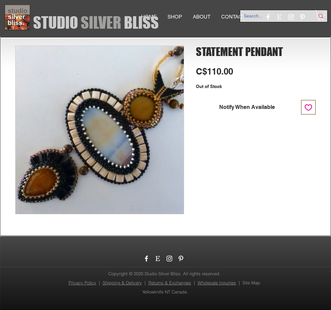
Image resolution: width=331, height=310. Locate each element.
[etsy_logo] (158, 258)
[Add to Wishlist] (308, 107)
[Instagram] (169, 258)
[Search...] (274, 16)
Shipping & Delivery (122, 282)
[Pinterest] (181, 258)
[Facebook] (146, 258)
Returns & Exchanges (169, 282)
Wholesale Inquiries (217, 282)
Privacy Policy (82, 282)
